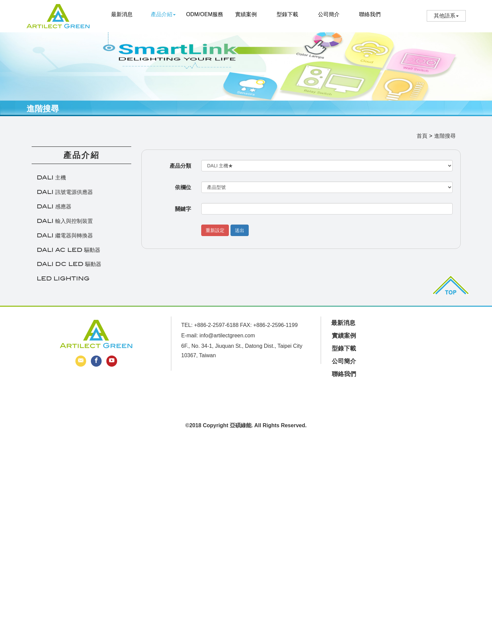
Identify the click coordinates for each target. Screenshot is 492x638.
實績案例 (246, 14)
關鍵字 (183, 212)
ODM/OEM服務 (204, 14)
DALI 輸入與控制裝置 (65, 225)
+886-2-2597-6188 (216, 325)
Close (7, 442)
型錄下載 (287, 14)
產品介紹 (163, 14)
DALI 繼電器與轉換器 (65, 239)
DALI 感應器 (54, 210)
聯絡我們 (370, 14)
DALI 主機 (51, 181)
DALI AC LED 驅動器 (68, 253)
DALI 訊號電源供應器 (65, 196)
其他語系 (444, 16)
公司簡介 (329, 14)
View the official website (61, 512)
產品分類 (180, 169)
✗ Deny (9, 465)
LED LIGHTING (63, 282)
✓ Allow (9, 458)
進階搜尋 (445, 139)
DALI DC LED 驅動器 (69, 268)
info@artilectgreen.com (227, 335)
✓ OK (194, 634)
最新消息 (122, 14)
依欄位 (183, 191)
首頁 (422, 139)
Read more (16, 512)
